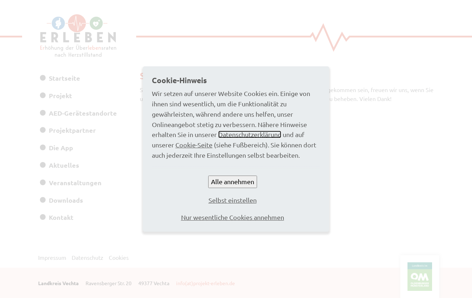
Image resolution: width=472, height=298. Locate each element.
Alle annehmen (232, 181)
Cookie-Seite (193, 144)
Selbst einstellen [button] (233, 200)
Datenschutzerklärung (249, 134)
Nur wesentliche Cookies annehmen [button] (232, 217)
